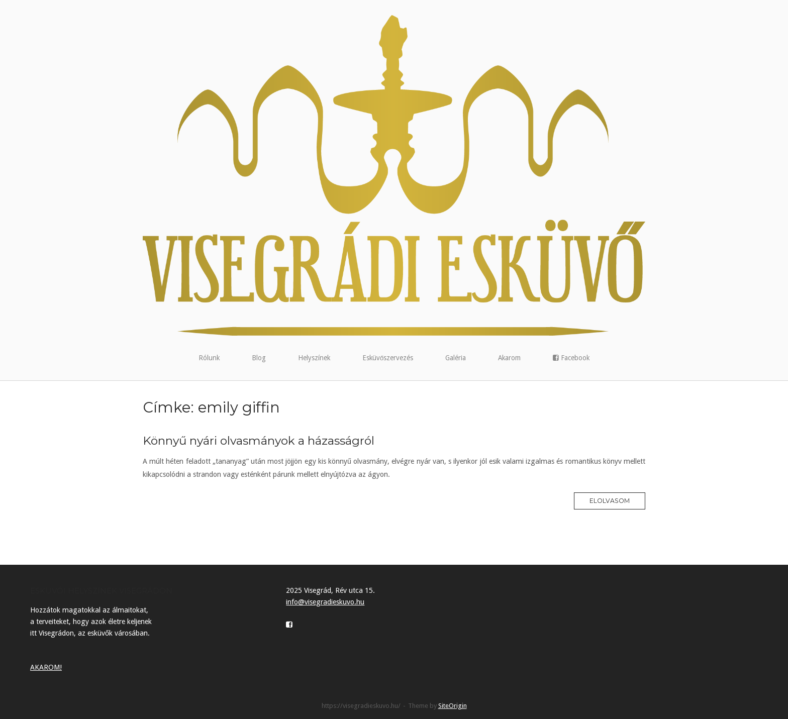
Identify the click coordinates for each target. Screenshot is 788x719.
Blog (259, 358)
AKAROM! (46, 667)
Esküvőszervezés (388, 358)
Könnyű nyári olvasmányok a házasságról (258, 441)
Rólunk (209, 358)
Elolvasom (609, 500)
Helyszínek (314, 358)
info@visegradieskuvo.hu (325, 602)
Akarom (509, 358)
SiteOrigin (452, 705)
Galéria (455, 358)
